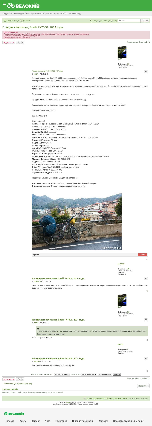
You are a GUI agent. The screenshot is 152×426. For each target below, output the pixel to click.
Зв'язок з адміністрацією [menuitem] (96, 398)
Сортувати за (84, 374)
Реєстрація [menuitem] (105, 21)
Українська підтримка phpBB (88, 404)
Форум (22, 421)
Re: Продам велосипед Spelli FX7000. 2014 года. (58, 278)
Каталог (36, 421)
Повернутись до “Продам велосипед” (18, 384)
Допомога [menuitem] (26, 21)
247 (128, 64)
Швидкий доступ (13, 21)
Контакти (103, 421)
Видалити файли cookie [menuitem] (118, 398)
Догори (147, 259)
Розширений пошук (147, 20)
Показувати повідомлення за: (50, 374)
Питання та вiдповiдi (82, 421)
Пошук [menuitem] (95, 21)
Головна (10, 421)
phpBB (68, 402)
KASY (120, 59)
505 (128, 269)
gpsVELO (121, 264)
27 (128, 349)
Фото (47, 421)
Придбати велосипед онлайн (128, 421)
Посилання (61, 421)
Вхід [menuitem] (115, 21)
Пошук (142, 20)
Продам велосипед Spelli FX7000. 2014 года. (33, 27)
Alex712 (120, 344)
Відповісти (9, 42)
